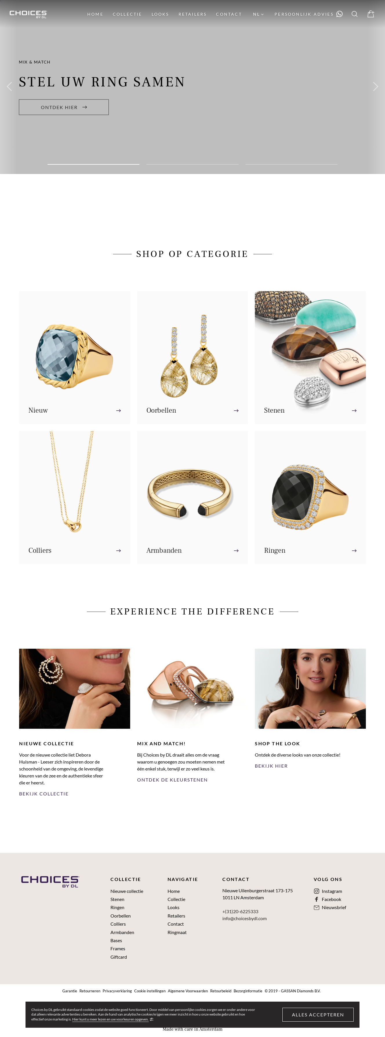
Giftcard (118, 957)
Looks (173, 907)
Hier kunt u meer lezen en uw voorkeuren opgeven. (110, 1019)
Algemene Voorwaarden (188, 991)
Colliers (118, 924)
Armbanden (122, 932)
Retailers (176, 915)
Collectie (176, 899)
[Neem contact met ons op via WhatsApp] (309, 13)
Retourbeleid (220, 991)
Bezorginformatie (248, 991)
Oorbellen (120, 915)
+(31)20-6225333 (240, 911)
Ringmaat (177, 932)
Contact (176, 924)
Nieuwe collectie (126, 891)
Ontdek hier (64, 107)
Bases (116, 940)
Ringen (117, 907)
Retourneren (89, 991)
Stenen (117, 899)
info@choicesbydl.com (244, 918)
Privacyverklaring (117, 991)
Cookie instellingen (150, 991)
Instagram (332, 891)
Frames (117, 948)
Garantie (69, 991)
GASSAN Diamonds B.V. (301, 991)
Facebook (331, 899)
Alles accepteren (318, 1014)
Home (174, 891)
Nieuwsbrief (334, 907)
